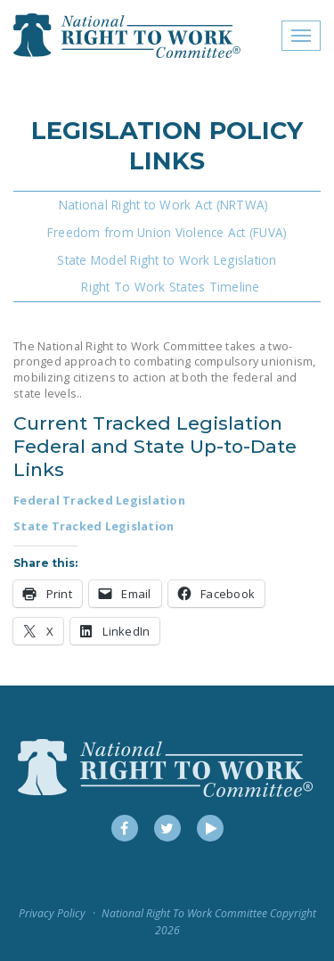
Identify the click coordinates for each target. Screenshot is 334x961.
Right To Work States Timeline (170, 286)
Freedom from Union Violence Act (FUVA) (167, 232)
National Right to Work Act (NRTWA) (164, 204)
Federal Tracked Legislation (99, 500)
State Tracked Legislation (93, 526)
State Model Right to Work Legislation (166, 259)
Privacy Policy (52, 913)
